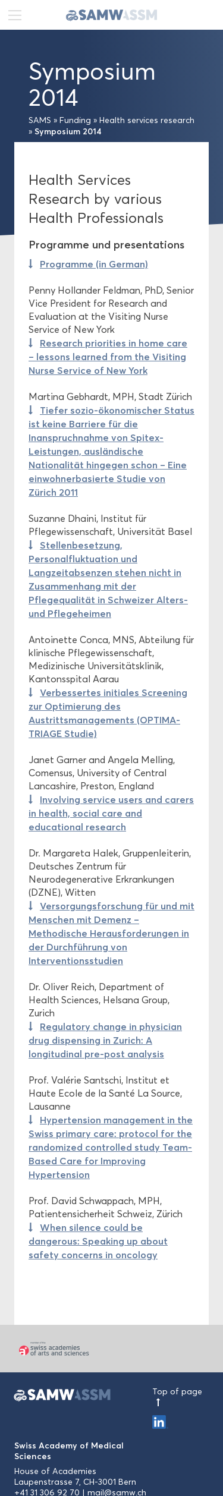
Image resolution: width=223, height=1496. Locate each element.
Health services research (146, 120)
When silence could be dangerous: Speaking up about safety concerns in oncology (98, 1241)
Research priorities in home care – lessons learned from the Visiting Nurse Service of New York (108, 356)
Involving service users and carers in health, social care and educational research (111, 813)
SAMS (40, 120)
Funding (75, 120)
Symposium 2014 (68, 131)
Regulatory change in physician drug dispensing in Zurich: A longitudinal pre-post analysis (105, 1040)
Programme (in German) (94, 264)
